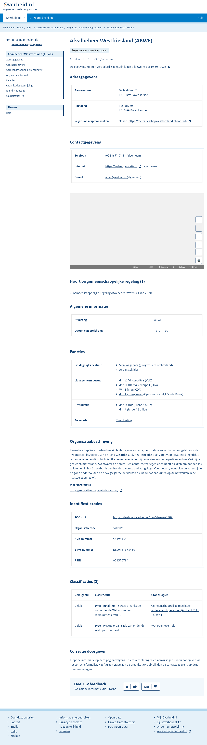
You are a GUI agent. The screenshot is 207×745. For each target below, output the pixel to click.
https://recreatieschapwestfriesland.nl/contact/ (157, 121)
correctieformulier (86, 664)
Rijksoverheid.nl (167, 722)
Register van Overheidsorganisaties (45, 27)
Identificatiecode (15, 90)
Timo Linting (124, 420)
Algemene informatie (18, 75)
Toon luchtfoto (199, 228)
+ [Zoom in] (199, 245)
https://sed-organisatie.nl (121, 166)
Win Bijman (126, 389)
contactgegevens (177, 664)
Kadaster (183, 267)
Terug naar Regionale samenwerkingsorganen (27, 42)
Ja (127, 687)
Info (151, 266)
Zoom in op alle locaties (199, 236)
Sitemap (64, 731)
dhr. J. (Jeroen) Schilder (133, 409)
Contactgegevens (15, 64)
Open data (114, 717)
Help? (169, 66)
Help (8, 112)
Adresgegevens (14, 59)
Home (20, 27)
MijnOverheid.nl (167, 717)
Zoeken (15, 736)
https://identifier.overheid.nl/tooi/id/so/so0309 (143, 517)
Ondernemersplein (168, 726)
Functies (10, 80)
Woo (98, 625)
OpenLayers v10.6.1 (169, 267)
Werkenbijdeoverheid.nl (172, 731)
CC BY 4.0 (193, 267)
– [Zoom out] (199, 252)
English (15, 726)
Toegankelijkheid (70, 726)
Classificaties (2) (15, 95)
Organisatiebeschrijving (19, 85)
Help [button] (201, 18)
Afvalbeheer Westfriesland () (30, 54)
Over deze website (22, 717)
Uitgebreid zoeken (41, 18)
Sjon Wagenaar (129, 365)
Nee (146, 687)
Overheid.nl (13, 19)
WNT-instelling (105, 606)
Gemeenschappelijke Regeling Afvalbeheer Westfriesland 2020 (112, 293)
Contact (15, 722)
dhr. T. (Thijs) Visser (131, 394)
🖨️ (199, 260)
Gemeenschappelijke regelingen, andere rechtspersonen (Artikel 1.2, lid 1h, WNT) (175, 610)
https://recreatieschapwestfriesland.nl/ (94, 490)
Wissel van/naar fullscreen (199, 219)
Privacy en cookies (70, 722)
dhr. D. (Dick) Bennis (132, 405)
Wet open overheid (163, 625)
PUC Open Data (118, 726)
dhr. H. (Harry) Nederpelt (135, 385)
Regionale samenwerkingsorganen (84, 27)
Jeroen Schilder (128, 369)
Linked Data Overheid (121, 722)
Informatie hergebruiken (74, 717)
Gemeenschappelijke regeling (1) (24, 69)
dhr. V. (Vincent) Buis (132, 380)
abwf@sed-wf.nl (116, 177)
